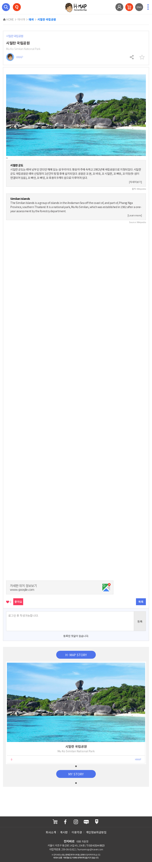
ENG (139, 7)
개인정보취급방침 (96, 832)
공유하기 (132, 57)
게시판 (64, 832)
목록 (140, 602)
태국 (31, 19)
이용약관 (77, 832)
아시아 (21, 19)
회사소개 (51, 832)
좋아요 (18, 602)
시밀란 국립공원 (46, 19)
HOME (8, 19)
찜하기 (142, 57)
